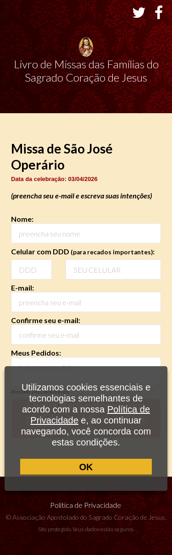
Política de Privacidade (86, 504)
